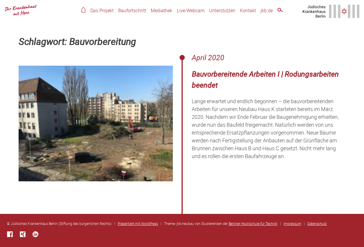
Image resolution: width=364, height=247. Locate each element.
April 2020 (208, 57)
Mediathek (161, 10)
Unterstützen (222, 10)
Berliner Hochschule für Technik (253, 223)
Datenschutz (317, 223)
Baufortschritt (132, 10)
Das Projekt (102, 10)
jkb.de (267, 10)
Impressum (292, 223)
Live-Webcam (191, 10)
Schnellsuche (280, 11)
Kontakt (248, 10)
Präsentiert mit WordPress (138, 223)
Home (83, 9)
